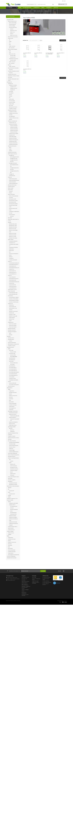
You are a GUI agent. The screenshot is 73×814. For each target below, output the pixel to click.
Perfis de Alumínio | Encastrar (14, 300)
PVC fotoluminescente (13, 506)
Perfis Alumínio (10, 295)
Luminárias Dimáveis (11, 186)
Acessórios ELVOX (12, 493)
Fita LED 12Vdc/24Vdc (11, 194)
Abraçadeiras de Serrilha (13, 484)
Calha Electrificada (12, 175)
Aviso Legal (34, 577)
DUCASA (9, 381)
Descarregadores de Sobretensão (13, 554)
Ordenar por (25, 40)
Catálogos (9, 534)
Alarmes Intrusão (11, 528)
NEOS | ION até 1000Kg (12, 22)
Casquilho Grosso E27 (13, 88)
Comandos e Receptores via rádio (13, 71)
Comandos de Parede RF (13, 259)
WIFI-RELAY (10, 256)
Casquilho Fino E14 (13, 86)
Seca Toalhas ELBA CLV (12, 367)
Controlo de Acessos (11, 529)
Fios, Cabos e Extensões (12, 440)
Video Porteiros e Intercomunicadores (13, 486)
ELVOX (9, 492)
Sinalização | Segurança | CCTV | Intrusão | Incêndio (26, 587)
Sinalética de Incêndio (12, 515)
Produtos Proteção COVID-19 (12, 526)
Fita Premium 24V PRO (12, 202)
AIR (9, 39)
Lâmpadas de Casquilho (13, 85)
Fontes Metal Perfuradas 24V (13, 278)
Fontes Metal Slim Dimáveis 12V (14, 267)
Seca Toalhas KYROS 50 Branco (38, 53)
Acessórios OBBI (12, 55)
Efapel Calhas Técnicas (12, 425)
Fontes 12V (10, 261)
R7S (9, 97)
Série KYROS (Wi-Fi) (12, 358)
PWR (10, 50)
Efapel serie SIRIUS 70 (12, 417)
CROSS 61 (11, 33)
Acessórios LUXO (13, 57)
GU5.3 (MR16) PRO (12, 116)
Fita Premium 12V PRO (12, 199)
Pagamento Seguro (35, 580)
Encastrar (11, 461)
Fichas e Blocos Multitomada (12, 453)
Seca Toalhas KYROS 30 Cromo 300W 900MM (49, 53)
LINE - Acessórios (11, 47)
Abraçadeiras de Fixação (13, 482)
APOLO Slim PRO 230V (12, 306)
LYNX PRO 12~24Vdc (12, 314)
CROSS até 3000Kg (12, 25)
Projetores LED (10, 303)
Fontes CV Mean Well (11, 291)
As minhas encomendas (47, 577)
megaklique (65, 600)
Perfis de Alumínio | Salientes (14, 297)
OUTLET (10, 320)
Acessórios (11, 69)
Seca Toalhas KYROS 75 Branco (60, 53)
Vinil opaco (12, 507)
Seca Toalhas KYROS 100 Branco (27, 69)
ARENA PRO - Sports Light (13, 316)
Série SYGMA (11, 350)
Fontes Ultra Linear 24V (12, 286)
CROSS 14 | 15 (12, 32)
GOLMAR (9, 495)
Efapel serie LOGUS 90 (12, 414)
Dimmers (10, 192)
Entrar (63, 1)
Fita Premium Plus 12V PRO (13, 200)
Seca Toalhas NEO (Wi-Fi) (13, 373)
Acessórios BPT (11, 490)
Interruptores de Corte (13, 467)
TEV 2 (10, 459)
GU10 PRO (10, 114)
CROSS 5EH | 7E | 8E (13, 30)
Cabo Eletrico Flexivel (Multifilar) (14, 442)
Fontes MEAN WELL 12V (12, 273)
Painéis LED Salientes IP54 (13, 183)
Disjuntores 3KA (12, 464)
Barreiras (9, 64)
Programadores (11, 390)
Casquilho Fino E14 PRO (13, 111)
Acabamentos (12, 431)
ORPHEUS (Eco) (11, 305)
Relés (10, 400)
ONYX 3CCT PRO (11, 319)
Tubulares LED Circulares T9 (13, 139)
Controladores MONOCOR (13, 241)
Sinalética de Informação (13, 521)
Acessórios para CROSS (13, 27)
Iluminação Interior (11, 339)
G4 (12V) (10, 94)
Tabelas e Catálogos (10, 531)
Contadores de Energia (12, 404)
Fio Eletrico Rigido (12, 450)
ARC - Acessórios (11, 63)
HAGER (10, 462)
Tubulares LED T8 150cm (14, 130)
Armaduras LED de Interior (13, 142)
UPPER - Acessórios (12, 66)
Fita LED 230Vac (10, 189)
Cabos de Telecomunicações (13, 445)
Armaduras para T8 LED (13, 141)
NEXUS (10, 147)
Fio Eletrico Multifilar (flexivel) (13, 451)
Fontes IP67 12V (11, 269)
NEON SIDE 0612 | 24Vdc (13, 225)
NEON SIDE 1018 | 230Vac (13, 238)
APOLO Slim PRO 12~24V (13, 308)
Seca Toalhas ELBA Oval (13, 370)
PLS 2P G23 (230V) (12, 100)
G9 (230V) (10, 96)
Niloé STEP (10, 428)
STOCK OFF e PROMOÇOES (11, 556)
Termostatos (11, 398)
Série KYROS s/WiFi (12, 353)
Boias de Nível (11, 401)
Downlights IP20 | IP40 (13, 158)
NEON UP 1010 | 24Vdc (12, 228)
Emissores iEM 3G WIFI (12, 383)
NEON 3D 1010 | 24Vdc (12, 234)
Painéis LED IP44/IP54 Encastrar (14, 180)
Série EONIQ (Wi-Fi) (12, 365)
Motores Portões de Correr (12, 21)
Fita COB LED (10, 217)
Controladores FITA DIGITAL (13, 247)
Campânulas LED (10, 322)
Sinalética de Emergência (13, 517)
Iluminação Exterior (11, 337)
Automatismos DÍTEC (10, 19)
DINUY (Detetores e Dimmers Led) (13, 344)
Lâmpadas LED (10, 83)
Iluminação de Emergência (12, 331)
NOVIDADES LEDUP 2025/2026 (11, 557)
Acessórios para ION (12, 24)
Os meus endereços (46, 580)
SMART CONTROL (10, 239)
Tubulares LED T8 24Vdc (13, 138)
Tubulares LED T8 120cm (14, 128)
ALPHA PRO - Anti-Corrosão (13, 311)
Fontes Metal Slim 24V (12, 280)
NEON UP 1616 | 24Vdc (12, 233)
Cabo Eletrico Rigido (12, 443)
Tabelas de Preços (11, 532)
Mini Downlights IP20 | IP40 (14, 156)
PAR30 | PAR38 (11, 103)
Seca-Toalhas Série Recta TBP (14, 384)
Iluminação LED (9, 82)
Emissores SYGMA (13, 351)
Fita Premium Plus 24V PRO (13, 203)
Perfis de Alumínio (12, 214)
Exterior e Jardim (10, 188)
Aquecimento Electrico (10, 347)
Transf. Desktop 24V (12, 277)
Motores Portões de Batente (12, 49)
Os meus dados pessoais (47, 582)
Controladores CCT (12, 242)
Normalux (10, 334)
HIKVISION (9, 487)
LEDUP (10, 333)
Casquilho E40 (12, 89)
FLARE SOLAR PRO (12, 317)
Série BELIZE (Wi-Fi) (12, 359)
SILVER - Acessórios (12, 61)
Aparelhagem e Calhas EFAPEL (13, 411)
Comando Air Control (12, 378)
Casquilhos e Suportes (12, 108)
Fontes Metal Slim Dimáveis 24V (14, 281)
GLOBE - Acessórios (12, 46)
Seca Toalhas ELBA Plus (13, 369)
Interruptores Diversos (11, 456)
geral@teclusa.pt (12, 580)
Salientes (10, 150)
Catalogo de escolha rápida (13, 503)
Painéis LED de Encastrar (13, 178)
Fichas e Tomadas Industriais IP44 (13, 454)
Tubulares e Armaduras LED (12, 121)
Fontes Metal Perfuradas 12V (13, 264)
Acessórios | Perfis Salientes (13, 298)
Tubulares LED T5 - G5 (12, 122)
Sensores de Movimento (12, 342)
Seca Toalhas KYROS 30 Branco (27, 53)
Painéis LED (10, 177)
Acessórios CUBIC (13, 60)
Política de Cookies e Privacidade (35, 583)
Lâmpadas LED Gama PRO (12, 110)
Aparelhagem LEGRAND (11, 426)
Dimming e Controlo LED (12, 330)
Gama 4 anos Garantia (12, 325)
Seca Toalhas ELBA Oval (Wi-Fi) (14, 372)
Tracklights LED (11, 174)
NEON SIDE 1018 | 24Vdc (13, 227)
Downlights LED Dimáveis (13, 163)
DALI (9, 252)
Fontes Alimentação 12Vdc (13, 292)
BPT (8, 489)
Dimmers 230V (11, 250)
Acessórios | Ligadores (11, 479)
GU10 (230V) (11, 91)
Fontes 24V (10, 275)
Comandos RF (11, 258)
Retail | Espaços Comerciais (12, 153)
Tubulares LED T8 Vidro (13, 131)
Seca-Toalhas (12, 364)
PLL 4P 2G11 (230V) (12, 102)
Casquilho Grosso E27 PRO (13, 113)
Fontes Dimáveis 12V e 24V (12, 289)
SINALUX (9, 501)
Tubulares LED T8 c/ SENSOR (13, 133)
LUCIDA (10, 149)
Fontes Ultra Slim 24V (12, 284)
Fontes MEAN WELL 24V (12, 287)
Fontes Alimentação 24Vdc (13, 294)
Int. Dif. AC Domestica (13, 465)
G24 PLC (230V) (11, 99)
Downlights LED (11, 155)
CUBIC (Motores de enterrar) (13, 58)
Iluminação (8, 336)
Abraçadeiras (10, 481)
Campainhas (10, 434)
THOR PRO (10, 309)
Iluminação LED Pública (11, 328)
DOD (10, 44)
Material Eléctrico (9, 387)
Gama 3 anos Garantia (12, 323)
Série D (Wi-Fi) (11, 361)
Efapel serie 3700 (12, 423)
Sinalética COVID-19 (12, 504)
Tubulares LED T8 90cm (13, 127)
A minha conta (45, 575)
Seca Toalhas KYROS (13, 356)
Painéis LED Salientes (12, 181)
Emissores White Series (14, 362)
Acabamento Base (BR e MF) (14, 415)
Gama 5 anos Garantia (12, 326)
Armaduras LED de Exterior (13, 144)
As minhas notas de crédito (46, 579)
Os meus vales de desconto (46, 584)
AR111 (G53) (11, 105)
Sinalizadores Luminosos (14, 468)
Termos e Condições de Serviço (36, 579)
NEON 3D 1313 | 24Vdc (12, 236)
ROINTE (9, 348)
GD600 (10, 41)
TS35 (10, 52)
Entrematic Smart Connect (12, 74)
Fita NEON (9, 222)
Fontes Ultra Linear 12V (12, 272)
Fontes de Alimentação (12, 403)
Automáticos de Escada (12, 392)
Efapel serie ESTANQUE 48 (13, 422)
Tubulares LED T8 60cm (13, 125)
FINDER (9, 389)
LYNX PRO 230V (11, 312)
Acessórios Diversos (11, 386)
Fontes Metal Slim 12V (12, 266)
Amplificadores (11, 248)
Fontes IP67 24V (11, 283)
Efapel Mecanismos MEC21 (13, 412)
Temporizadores (11, 406)
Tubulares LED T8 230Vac (13, 124)
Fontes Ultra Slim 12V (12, 270)
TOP (9, 43)
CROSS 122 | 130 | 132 (13, 35)
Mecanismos (12, 429)
